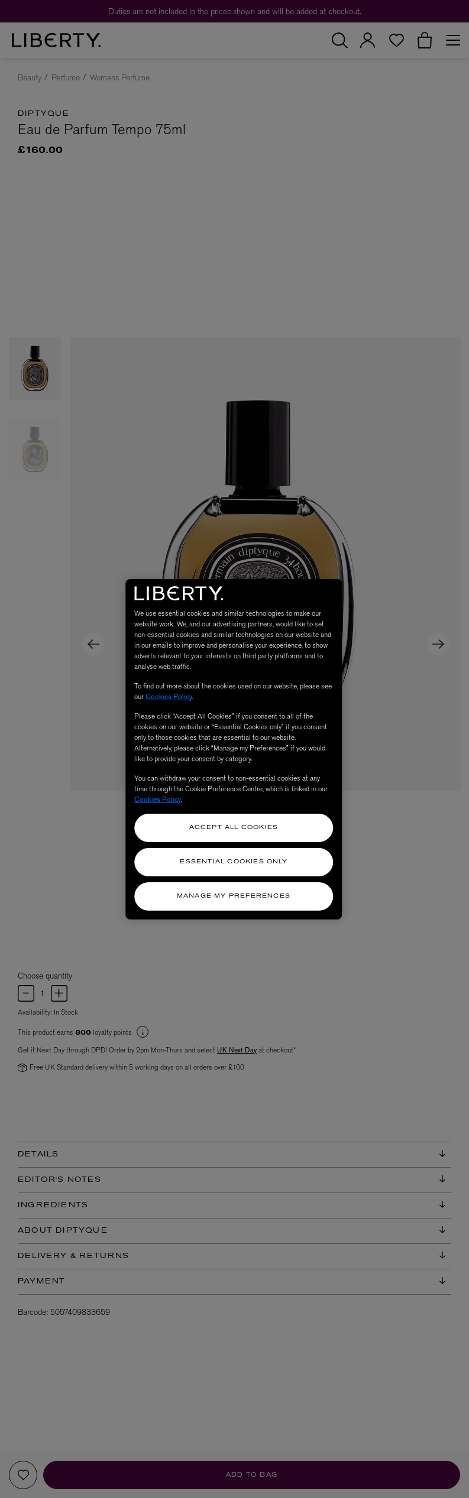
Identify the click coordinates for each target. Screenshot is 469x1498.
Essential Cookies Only (233, 862)
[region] (233, 749)
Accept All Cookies (234, 827)
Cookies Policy (168, 696)
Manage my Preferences (233, 896)
